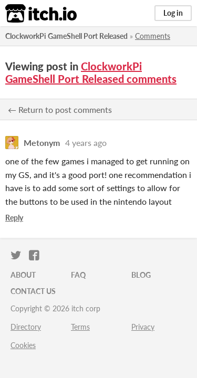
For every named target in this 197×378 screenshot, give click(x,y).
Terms (80, 326)
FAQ (78, 274)
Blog (141, 274)
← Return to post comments (60, 109)
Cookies (23, 345)
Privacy (142, 326)
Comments (152, 36)
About (23, 274)
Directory (26, 326)
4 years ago (86, 143)
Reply (14, 217)
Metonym (42, 143)
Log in (173, 12)
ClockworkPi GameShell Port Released (66, 36)
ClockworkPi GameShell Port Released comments (91, 72)
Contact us (33, 291)
